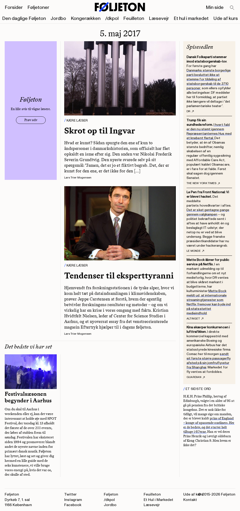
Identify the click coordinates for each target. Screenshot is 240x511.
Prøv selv (30, 120)
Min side (215, 7)
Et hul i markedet (191, 18)
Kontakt (190, 499)
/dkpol (112, 18)
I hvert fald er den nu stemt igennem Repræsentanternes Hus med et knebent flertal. (209, 131)
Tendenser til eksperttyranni (119, 275)
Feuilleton (133, 18)
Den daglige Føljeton (24, 18)
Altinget (195, 319)
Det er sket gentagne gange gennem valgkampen (208, 212)
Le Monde (195, 251)
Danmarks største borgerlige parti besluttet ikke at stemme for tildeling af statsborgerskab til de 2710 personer (209, 79)
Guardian (196, 377)
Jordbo (58, 18)
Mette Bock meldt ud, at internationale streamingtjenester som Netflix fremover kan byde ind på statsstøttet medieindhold (209, 302)
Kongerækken (86, 18)
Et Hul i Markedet (158, 499)
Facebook (72, 504)
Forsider (14, 7)
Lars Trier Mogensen (78, 178)
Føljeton (111, 494)
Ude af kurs (225, 18)
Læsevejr (159, 18)
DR (190, 111)
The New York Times (203, 183)
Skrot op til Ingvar (99, 131)
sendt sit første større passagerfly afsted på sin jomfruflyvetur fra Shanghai (209, 361)
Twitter (70, 494)
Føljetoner (38, 7)
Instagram (73, 499)
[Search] (232, 8)
